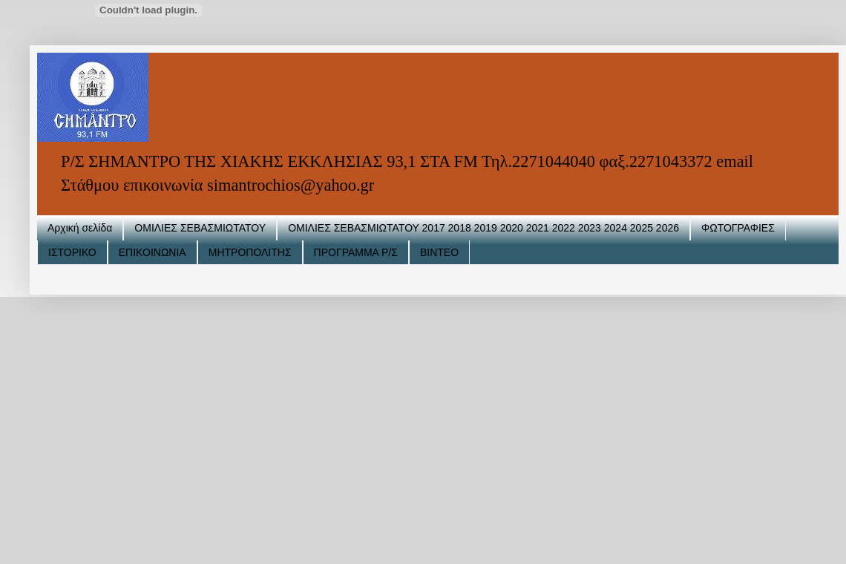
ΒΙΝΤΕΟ (439, 252)
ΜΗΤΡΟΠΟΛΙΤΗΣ (250, 252)
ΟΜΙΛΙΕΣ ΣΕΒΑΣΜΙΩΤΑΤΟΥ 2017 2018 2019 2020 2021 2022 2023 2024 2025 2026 (483, 228)
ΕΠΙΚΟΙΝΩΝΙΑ (152, 252)
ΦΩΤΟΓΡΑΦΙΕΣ (738, 228)
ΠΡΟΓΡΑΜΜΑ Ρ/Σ (356, 252)
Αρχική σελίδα (79, 228)
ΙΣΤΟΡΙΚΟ (72, 252)
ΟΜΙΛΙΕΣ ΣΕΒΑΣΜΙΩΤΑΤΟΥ (200, 228)
